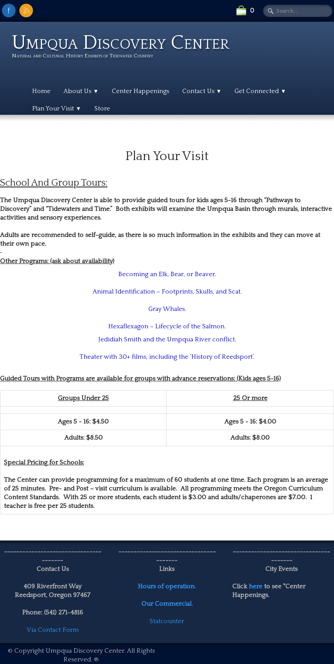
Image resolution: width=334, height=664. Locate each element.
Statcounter (167, 621)
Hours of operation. (167, 586)
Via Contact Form (53, 630)
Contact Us (202, 91)
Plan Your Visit (56, 108)
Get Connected (260, 91)
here (255, 586)
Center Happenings (140, 91)
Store (102, 108)
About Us (81, 91)
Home (41, 91)
